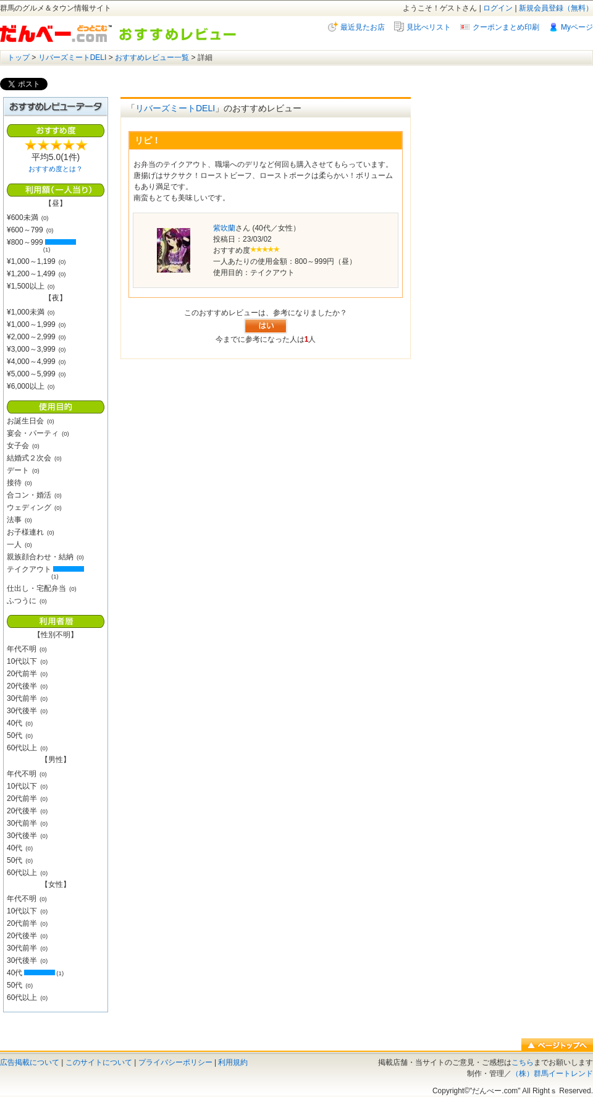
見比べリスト (428, 27)
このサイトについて (98, 1062)
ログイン (498, 8)
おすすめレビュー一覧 (152, 57)
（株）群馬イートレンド (552, 1073)
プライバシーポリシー (175, 1062)
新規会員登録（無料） (556, 8)
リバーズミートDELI (72, 57)
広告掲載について (29, 1062)
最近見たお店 (362, 27)
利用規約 (233, 1062)
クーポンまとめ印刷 (506, 27)
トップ (18, 57)
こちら (522, 1062)
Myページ (577, 27)
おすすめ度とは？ (55, 168)
